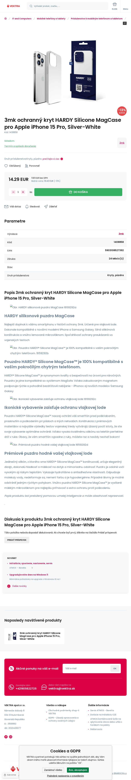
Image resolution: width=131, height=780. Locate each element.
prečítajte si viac (51, 158)
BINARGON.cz (120, 773)
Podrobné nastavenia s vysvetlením (65, 776)
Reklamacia (96, 729)
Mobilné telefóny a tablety (51, 18)
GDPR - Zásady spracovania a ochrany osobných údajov (63, 719)
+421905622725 (26, 688)
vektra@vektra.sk (61, 688)
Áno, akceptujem (78, 770)
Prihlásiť (114, 668)
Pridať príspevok (16, 540)
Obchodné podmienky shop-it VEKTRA (63, 712)
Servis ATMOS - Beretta (102, 710)
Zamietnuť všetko (53, 770)
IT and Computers (21, 18)
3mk (122, 142)
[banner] (13, 6)
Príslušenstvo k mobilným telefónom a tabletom (97, 18)
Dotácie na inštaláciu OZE (103, 714)
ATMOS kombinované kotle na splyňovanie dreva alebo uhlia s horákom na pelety (106, 721)
